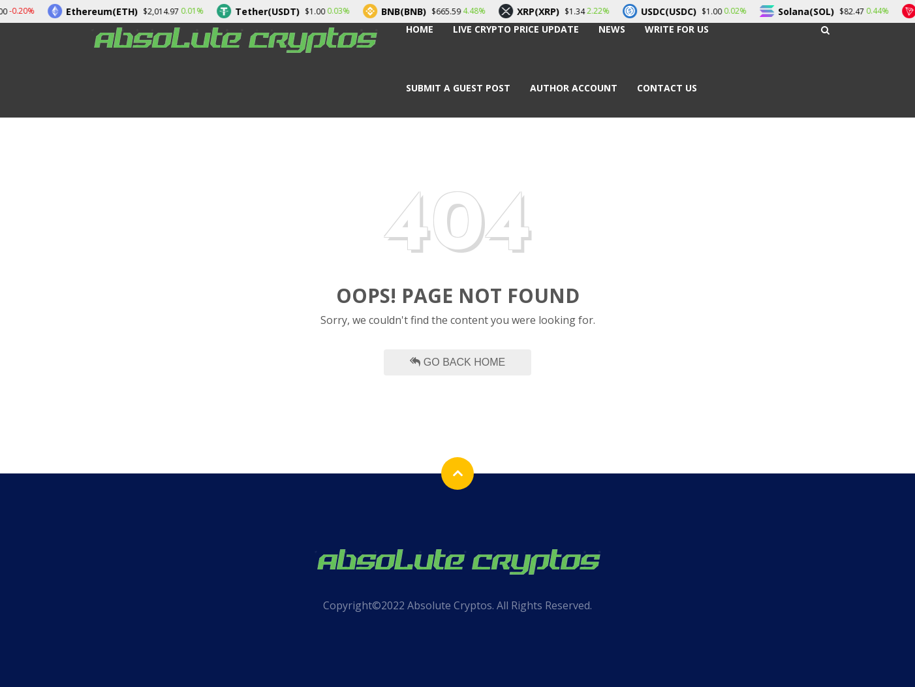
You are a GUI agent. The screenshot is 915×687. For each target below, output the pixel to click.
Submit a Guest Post (458, 88)
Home (419, 29)
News (611, 29)
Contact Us (667, 88)
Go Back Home (457, 362)
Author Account (573, 88)
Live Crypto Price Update (516, 29)
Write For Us (677, 29)
